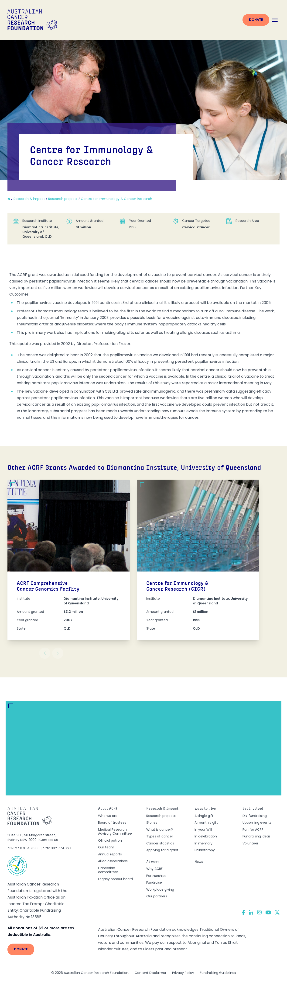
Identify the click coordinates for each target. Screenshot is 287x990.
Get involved (253, 809)
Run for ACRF (253, 829)
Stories (151, 822)
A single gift (204, 815)
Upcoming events (257, 822)
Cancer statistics (160, 843)
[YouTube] (268, 912)
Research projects (161, 815)
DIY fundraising (255, 815)
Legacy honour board (115, 879)
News (199, 862)
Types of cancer (159, 836)
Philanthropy (205, 850)
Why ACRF (154, 868)
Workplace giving (160, 889)
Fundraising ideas (256, 836)
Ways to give (205, 809)
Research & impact (162, 809)
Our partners (156, 896)
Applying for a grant (162, 850)
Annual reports (110, 854)
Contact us (48, 839)
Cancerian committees (108, 870)
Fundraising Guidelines (218, 972)
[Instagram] (259, 912)
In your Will (203, 829)
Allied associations (113, 861)
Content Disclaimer (150, 972)
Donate (256, 19)
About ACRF (108, 809)
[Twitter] (277, 912)
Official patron (110, 840)
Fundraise (154, 882)
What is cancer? (159, 829)
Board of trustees (112, 822)
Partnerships (156, 875)
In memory (203, 843)
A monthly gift (206, 822)
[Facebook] (243, 912)
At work (153, 862)
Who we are (107, 815)
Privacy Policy (183, 972)
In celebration (206, 836)
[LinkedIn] (251, 912)
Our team (106, 847)
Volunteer (250, 843)
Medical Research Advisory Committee (115, 831)
